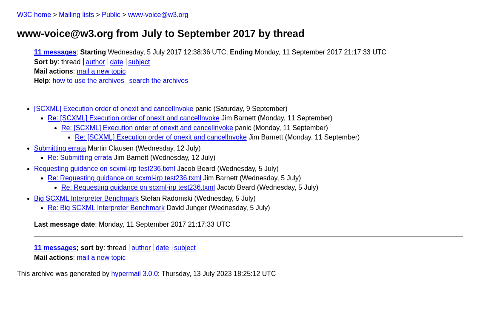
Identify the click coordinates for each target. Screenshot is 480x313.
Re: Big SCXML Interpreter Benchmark (106, 207)
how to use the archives (88, 80)
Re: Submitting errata (80, 157)
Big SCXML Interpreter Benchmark (86, 198)
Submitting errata (60, 148)
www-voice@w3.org (158, 14)
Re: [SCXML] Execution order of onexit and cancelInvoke (134, 118)
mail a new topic (101, 71)
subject (139, 61)
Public (111, 14)
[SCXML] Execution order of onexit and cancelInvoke (113, 108)
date (116, 61)
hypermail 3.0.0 (134, 273)
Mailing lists (76, 14)
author (95, 61)
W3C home (34, 14)
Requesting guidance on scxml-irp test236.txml (104, 168)
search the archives (159, 80)
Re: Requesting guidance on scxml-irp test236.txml (124, 178)
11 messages (55, 52)
